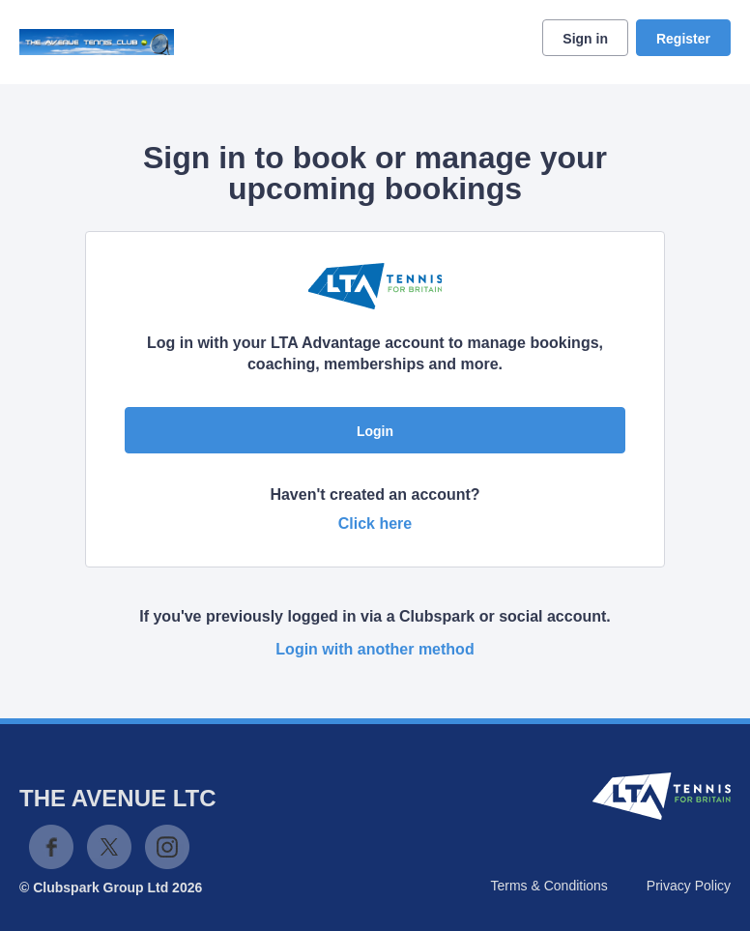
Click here (375, 523)
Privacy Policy (689, 885)
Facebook (51, 847)
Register (683, 38)
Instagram (167, 847)
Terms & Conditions (548, 885)
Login (375, 431)
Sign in (585, 38)
